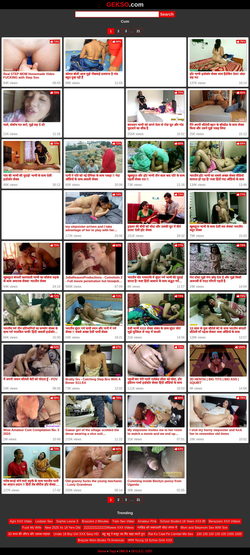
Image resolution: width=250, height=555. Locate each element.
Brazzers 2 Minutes (95, 521)
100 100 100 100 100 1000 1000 (219, 533)
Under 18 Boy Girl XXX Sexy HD (76, 533)
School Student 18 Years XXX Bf (182, 521)
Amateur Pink (147, 521)
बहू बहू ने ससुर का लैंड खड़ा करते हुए (123, 533)
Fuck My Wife (31, 527)
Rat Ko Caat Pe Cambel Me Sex (170, 533)
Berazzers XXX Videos (224, 521)
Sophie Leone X (67, 521)
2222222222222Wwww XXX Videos (109, 527)
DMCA (123, 551)
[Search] (117, 14)
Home (102, 551)
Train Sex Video (123, 521)
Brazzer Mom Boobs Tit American (101, 540)
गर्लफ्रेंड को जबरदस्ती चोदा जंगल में (157, 527)
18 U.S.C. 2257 (141, 551)
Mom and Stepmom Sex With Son (204, 527)
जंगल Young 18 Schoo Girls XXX (150, 540)
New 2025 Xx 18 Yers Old (62, 527)
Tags (112, 551)
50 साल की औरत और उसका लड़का (29, 533)
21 (138, 31)
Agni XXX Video (21, 521)
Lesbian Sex (44, 521)
